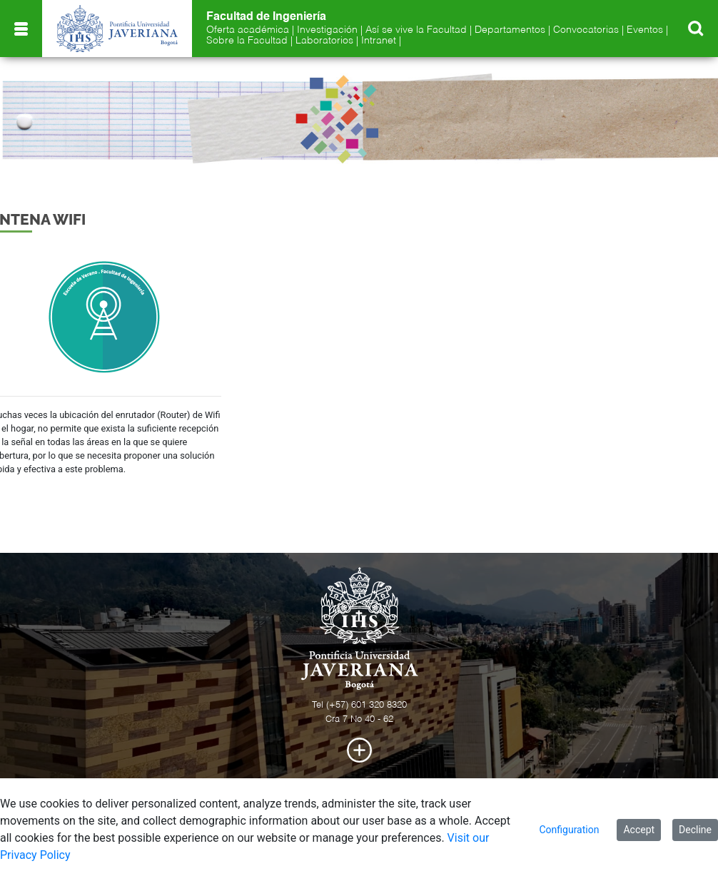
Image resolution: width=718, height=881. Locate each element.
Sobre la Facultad (247, 41)
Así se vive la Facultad (416, 30)
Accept (638, 829)
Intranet (378, 41)
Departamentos (510, 30)
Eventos (645, 30)
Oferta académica (247, 30)
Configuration (569, 829)
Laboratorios (324, 41)
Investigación (327, 30)
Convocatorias (586, 30)
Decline (695, 829)
